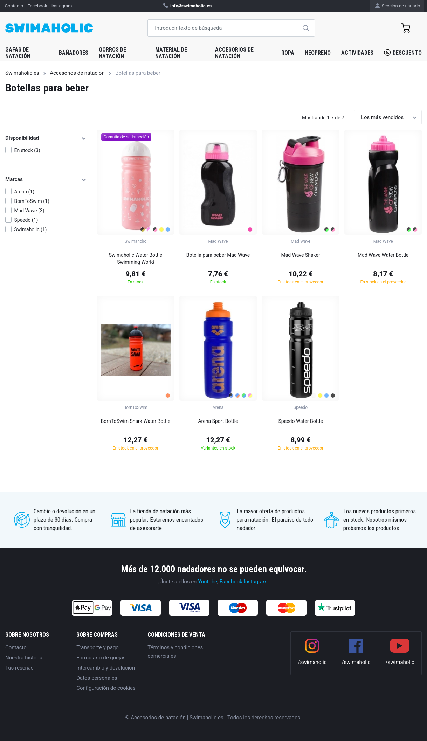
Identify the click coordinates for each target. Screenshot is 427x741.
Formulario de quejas (100, 657)
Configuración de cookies (106, 688)
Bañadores (73, 52)
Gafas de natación (17, 53)
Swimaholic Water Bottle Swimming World (135, 258)
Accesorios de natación (234, 53)
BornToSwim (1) (31, 201)
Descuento (403, 52)
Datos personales (96, 678)
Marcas (46, 179)
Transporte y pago (97, 647)
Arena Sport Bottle (218, 421)
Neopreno (318, 52)
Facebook (231, 581)
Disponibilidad (46, 138)
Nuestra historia (23, 657)
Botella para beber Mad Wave (218, 255)
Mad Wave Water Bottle (383, 255)
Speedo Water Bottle (300, 421)
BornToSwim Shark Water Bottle (136, 421)
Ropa (287, 52)
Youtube (207, 581)
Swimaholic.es (22, 73)
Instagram (256, 581)
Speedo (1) (26, 220)
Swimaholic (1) (30, 229)
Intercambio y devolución (105, 668)
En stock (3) (27, 150)
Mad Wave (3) (29, 210)
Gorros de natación (112, 53)
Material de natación (171, 53)
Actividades (357, 52)
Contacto (16, 647)
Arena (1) (24, 191)
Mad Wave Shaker (300, 255)
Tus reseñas (19, 668)
